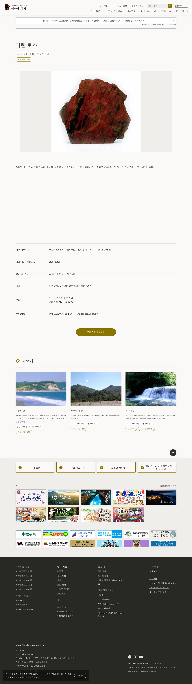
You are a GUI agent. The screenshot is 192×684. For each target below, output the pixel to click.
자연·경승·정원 (24, 59)
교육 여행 (103, 5)
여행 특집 (20, 600)
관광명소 (131, 428)
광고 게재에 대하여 (168, 485)
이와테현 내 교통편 (65, 615)
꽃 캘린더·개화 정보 (24, 609)
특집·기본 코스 (116, 11)
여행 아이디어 (22, 604)
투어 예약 (61, 593)
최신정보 (180, 11)
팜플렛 (101, 594)
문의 (189, 11)
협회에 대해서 (138, 5)
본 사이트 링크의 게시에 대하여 (162, 583)
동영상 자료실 (104, 608)
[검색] (170, 6)
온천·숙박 (61, 584)
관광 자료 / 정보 (120, 5)
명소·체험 (133, 11)
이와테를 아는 (98, 11)
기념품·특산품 (63, 589)
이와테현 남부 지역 (24, 580)
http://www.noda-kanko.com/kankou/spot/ (73, 313)
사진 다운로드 (104, 599)
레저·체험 (61, 575)
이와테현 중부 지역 (24, 575)
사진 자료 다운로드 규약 (108, 603)
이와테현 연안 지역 (24, 584)
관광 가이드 (167, 11)
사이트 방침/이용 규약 (159, 587)
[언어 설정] (181, 5)
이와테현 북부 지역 (24, 589)
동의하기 (80, 675)
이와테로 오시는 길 (65, 611)
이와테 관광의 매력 (24, 571)
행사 (143, 11)
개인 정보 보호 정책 (157, 592)
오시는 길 (152, 11)
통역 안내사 (103, 575)
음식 (59, 580)
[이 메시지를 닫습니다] (173, 20)
